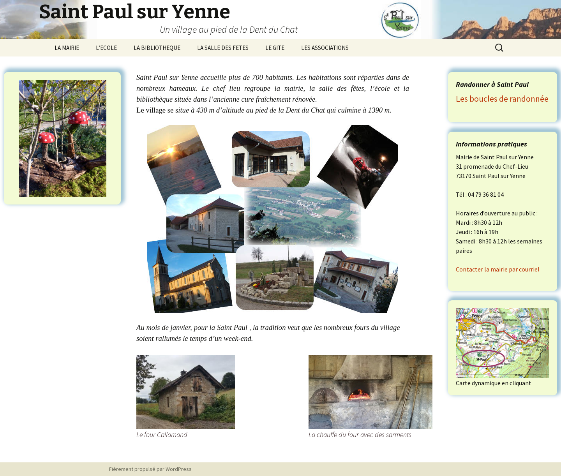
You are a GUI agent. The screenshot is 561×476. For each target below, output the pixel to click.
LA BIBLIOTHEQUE (157, 47)
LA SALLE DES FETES (223, 47)
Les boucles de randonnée (502, 98)
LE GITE (274, 47)
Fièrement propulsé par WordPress (150, 468)
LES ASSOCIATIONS (325, 47)
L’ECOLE (106, 47)
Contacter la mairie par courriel (498, 269)
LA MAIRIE (67, 47)
